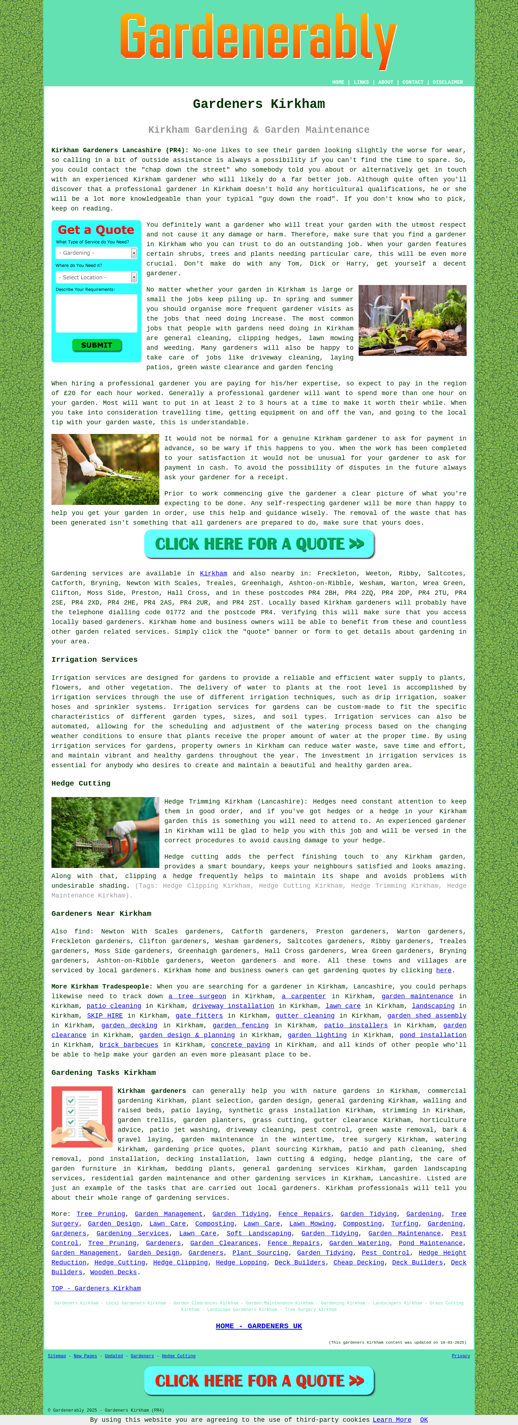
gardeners (240, 348)
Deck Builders (300, 1262)
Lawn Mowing (311, 1223)
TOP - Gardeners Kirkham (96, 1288)
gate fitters (199, 1015)
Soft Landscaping (259, 1233)
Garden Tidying (241, 1214)
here (443, 970)
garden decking (129, 1025)
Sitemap (57, 1356)
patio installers (356, 1025)
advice (129, 1130)
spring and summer (320, 299)
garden (308, 150)
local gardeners (127, 970)
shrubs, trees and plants (226, 254)
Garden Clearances (224, 1243)
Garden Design (114, 1223)
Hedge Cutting (120, 1262)
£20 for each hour (98, 393)
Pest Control (386, 1253)
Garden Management (169, 1214)
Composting (214, 1223)
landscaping (433, 1006)
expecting (181, 503)
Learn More (392, 1420)
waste (143, 422)
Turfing (404, 1223)
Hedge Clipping (180, 1262)
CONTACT (413, 82)
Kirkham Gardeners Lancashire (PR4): (120, 150)
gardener (248, 225)
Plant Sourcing (260, 1253)
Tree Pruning (101, 1214)
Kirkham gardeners (152, 1091)
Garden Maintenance (404, 1233)
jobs (195, 299)
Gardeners (68, 1233)
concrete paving (240, 1045)
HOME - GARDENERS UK (259, 1326)
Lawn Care (167, 1223)
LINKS (361, 82)
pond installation (433, 1035)
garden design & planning (187, 1035)
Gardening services (87, 573)
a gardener (447, 234)
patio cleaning (114, 1006)
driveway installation (233, 1006)
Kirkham (213, 573)
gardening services (290, 1178)
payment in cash (194, 467)
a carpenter (304, 996)
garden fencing (241, 1025)
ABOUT (386, 82)
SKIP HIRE (105, 1015)
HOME (338, 82)
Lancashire (398, 1178)
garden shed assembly (427, 1015)
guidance (281, 513)
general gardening (351, 1100)
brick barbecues (128, 1045)
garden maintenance (417, 996)
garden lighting (317, 1035)
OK (424, 1420)
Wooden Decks (113, 1272)
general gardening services (296, 1168)
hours (277, 403)
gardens (250, 328)
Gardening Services (133, 1233)
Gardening (423, 1214)
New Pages (85, 1356)
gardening (340, 970)
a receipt (267, 477)
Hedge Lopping (241, 1262)
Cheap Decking (358, 1262)
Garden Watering (359, 1243)
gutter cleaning (305, 1015)
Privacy (461, 1356)
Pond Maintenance (431, 1243)
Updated (114, 1356)
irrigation (70, 697)
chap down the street (185, 169)
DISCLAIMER (448, 82)
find (82, 931)
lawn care (343, 1006)
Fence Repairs (304, 1214)
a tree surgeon (197, 996)
